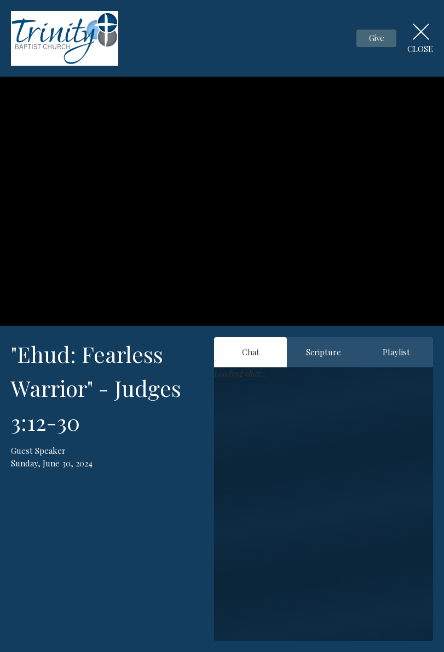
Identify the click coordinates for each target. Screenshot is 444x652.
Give (376, 37)
